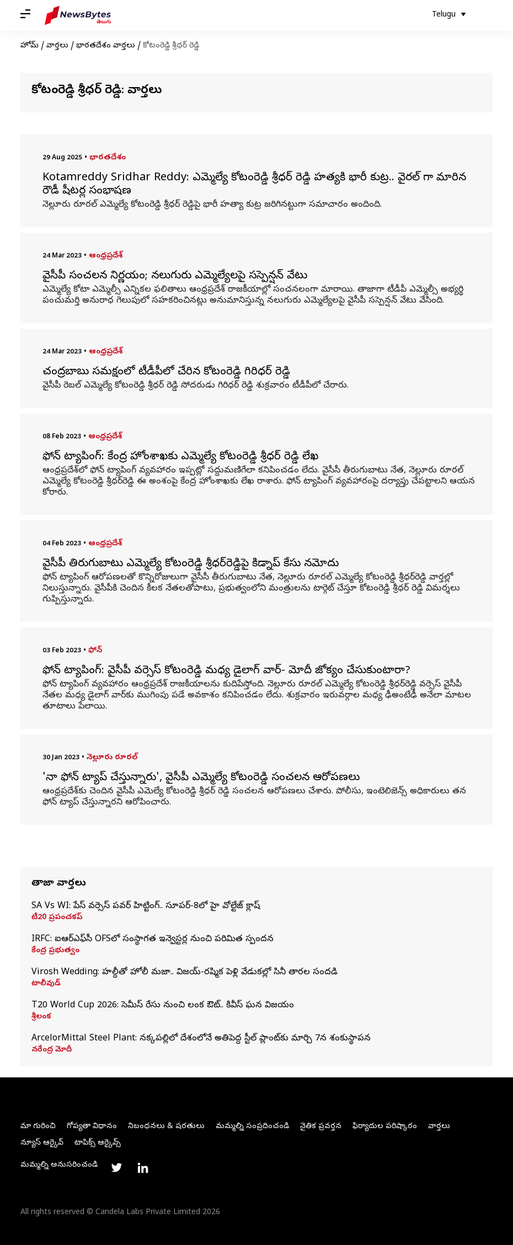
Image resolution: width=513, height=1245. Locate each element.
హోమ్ (29, 46)
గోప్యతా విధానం (92, 1126)
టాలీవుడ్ (46, 984)
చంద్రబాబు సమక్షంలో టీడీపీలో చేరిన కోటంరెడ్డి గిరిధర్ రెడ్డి (166, 372)
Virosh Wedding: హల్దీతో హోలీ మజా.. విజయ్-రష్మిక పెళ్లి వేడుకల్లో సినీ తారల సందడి (184, 972)
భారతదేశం (107, 158)
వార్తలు (57, 46)
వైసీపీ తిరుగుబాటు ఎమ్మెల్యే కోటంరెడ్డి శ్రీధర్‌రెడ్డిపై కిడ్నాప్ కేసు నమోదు (190, 564)
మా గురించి (38, 1126)
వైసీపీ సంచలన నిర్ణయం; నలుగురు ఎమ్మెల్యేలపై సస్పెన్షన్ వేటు (174, 276)
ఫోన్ (95, 651)
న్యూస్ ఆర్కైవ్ (41, 1143)
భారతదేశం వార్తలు (105, 46)
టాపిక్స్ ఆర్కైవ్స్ (97, 1143)
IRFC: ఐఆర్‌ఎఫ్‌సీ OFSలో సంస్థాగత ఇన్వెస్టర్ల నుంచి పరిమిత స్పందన (152, 939)
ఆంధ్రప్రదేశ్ (105, 256)
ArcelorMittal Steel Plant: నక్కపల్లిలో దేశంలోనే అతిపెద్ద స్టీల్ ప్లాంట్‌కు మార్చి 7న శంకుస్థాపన (201, 1038)
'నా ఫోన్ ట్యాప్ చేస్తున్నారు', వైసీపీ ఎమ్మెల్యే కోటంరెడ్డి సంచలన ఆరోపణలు (201, 778)
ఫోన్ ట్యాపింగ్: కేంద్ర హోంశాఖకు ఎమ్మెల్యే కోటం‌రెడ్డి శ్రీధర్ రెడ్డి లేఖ (180, 457)
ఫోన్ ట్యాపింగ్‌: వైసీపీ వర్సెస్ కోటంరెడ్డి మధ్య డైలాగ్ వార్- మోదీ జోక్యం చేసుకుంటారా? (226, 671)
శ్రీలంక (41, 1017)
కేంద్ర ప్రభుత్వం (55, 951)
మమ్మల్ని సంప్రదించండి (252, 1126)
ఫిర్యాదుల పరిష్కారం (384, 1126)
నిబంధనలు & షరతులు (166, 1126)
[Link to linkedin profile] (143, 1168)
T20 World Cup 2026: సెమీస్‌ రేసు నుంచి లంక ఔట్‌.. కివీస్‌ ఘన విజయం (162, 1005)
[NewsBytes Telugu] (78, 15)
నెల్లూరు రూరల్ (112, 758)
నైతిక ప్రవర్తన (320, 1126)
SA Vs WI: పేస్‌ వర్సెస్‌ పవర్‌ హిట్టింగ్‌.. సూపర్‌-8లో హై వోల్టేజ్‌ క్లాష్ (145, 906)
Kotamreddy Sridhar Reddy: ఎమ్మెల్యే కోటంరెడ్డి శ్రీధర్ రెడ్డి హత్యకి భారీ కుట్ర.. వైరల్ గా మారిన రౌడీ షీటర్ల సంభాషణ (254, 185)
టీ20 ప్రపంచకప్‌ (57, 918)
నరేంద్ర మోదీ (51, 1050)
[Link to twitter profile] (116, 1168)
